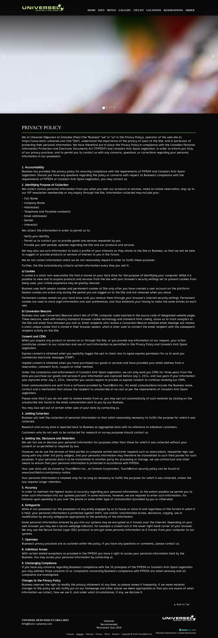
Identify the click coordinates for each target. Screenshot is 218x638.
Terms (107, 634)
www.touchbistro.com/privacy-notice (46, 472)
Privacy (99, 634)
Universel (109, 621)
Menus (111, 10)
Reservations (173, 10)
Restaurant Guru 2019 (109, 627)
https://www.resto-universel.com (43, 141)
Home (92, 10)
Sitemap (89, 634)
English (80, 634)
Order (189, 10)
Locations (153, 10)
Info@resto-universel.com (37, 624)
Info (101, 10)
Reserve (115, 634)
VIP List (138, 10)
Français (70, 634)
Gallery (125, 10)
